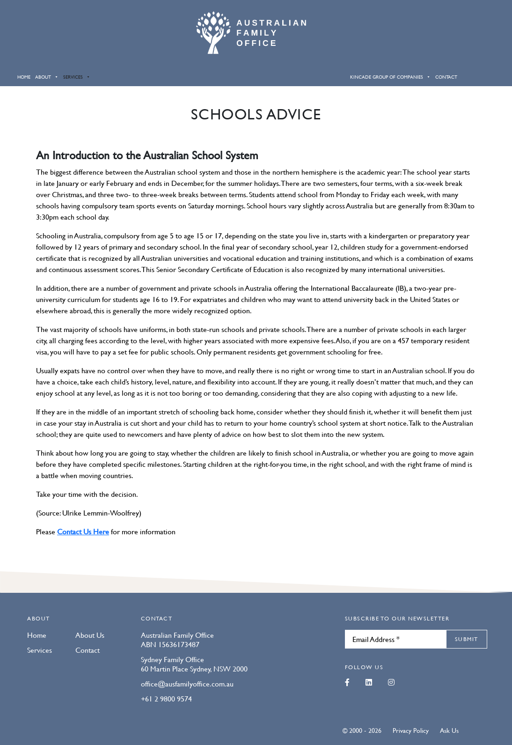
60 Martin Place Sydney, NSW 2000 (194, 668)
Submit (466, 638)
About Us (89, 635)
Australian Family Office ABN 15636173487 (177, 639)
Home (23, 77)
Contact (446, 77)
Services (39, 650)
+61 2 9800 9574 (166, 698)
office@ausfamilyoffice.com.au (187, 683)
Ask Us (449, 730)
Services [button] (76, 76)
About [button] (47, 76)
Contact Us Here (83, 531)
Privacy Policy (411, 730)
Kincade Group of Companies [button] (390, 76)
